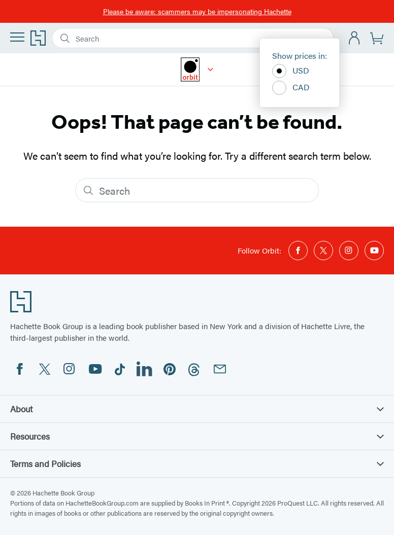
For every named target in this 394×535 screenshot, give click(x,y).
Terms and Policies (197, 463)
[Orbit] (210, 69)
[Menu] (17, 37)
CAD (291, 88)
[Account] (355, 38)
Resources (197, 436)
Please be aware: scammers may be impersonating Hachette (197, 11)
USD (290, 71)
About (197, 409)
